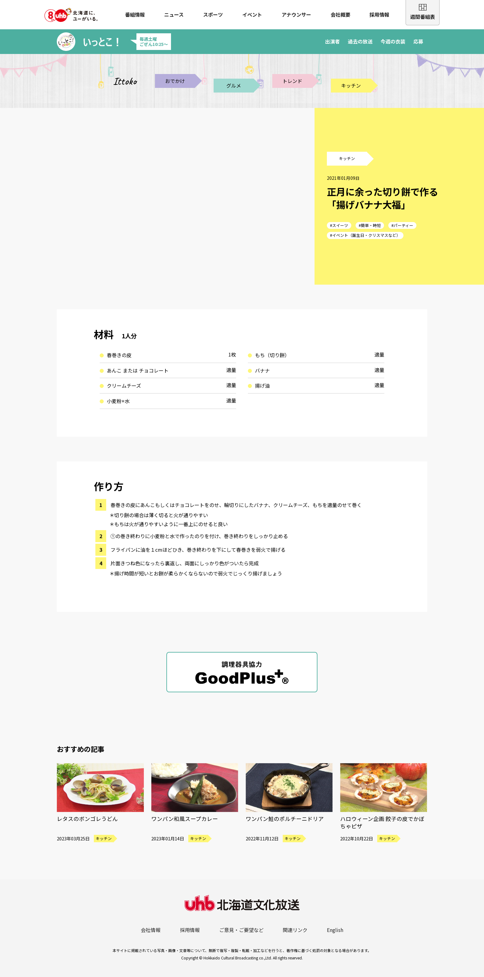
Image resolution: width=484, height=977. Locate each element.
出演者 (332, 41)
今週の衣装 (393, 41)
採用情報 (379, 14)
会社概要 (340, 14)
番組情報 (135, 14)
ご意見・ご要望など (241, 930)
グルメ (233, 85)
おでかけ (175, 81)
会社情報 (151, 930)
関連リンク (295, 930)
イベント (252, 14)
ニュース (174, 14)
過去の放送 (360, 41)
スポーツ (213, 14)
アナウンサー (296, 14)
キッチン (351, 85)
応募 (418, 41)
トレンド (292, 81)
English (335, 930)
